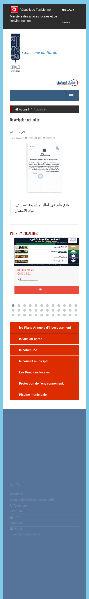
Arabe (66, 22)
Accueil (22, 109)
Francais (68, 10)
